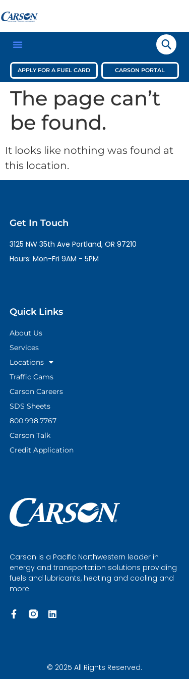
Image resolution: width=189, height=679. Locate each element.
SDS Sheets (30, 406)
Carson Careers (36, 391)
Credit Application (42, 450)
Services (24, 347)
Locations (31, 362)
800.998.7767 (33, 420)
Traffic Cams (31, 376)
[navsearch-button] (166, 44)
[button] (17, 44)
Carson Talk (30, 435)
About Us (26, 332)
